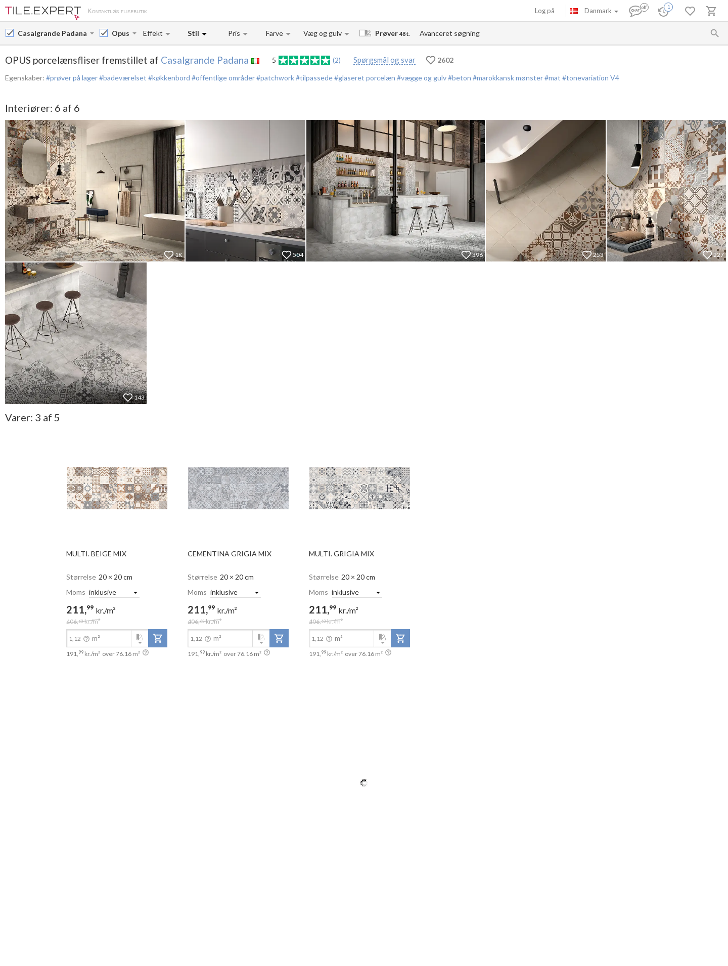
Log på (545, 11)
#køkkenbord (168, 77)
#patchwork (274, 77)
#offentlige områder (222, 77)
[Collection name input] (121, 33)
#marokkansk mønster (507, 77)
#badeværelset (122, 77)
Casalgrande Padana (205, 60)
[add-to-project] (157, 638)
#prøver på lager (72, 77)
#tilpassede (313, 77)
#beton (458, 77)
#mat (552, 77)
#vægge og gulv (420, 77)
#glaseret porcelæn (364, 77)
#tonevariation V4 (590, 77)
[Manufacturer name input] (53, 33)
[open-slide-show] (116, 487)
